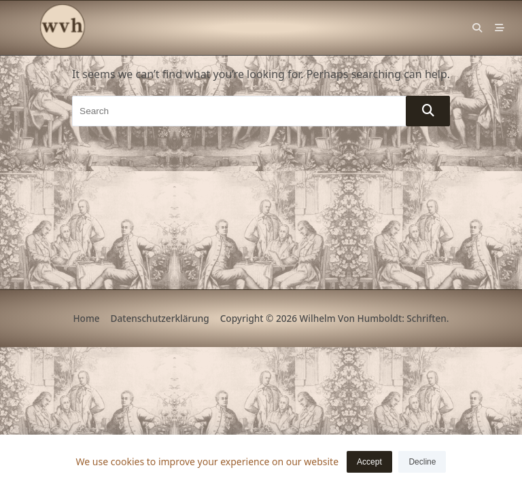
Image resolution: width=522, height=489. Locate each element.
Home (86, 318)
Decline (422, 462)
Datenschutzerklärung (160, 318)
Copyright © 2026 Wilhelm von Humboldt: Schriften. (334, 318)
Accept (369, 462)
